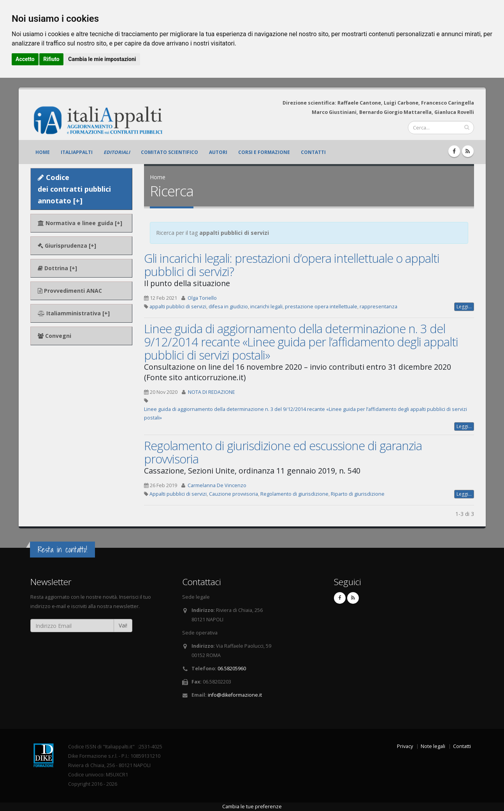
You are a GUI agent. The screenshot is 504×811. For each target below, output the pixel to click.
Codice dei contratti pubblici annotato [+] (74, 189)
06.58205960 (232, 668)
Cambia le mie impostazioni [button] (102, 59)
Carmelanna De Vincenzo (217, 485)
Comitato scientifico (169, 152)
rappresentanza (378, 306)
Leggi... (464, 306)
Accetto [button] (25, 59)
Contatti (313, 152)
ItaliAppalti (77, 152)
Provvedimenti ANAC (70, 290)
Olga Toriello (202, 298)
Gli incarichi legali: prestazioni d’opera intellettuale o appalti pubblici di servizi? (291, 265)
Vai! (123, 625)
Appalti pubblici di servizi (178, 494)
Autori (218, 152)
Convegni (54, 335)
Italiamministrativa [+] (74, 313)
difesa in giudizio (228, 306)
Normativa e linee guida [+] (80, 223)
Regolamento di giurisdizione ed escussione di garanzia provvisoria (283, 452)
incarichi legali (266, 306)
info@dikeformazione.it (235, 695)
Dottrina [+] (57, 268)
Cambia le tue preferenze (252, 806)
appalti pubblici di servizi (177, 306)
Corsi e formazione (264, 152)
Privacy (405, 746)
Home (42, 152)
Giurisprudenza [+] (67, 245)
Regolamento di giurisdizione (294, 494)
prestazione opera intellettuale (321, 306)
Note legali (433, 746)
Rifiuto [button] (51, 59)
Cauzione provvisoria (233, 494)
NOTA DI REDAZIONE (211, 392)
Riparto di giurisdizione (358, 494)
